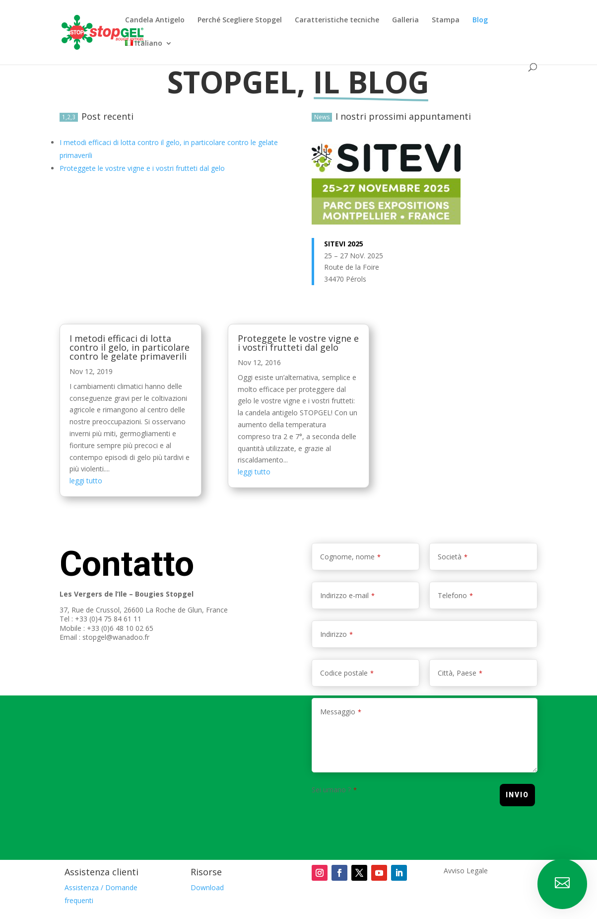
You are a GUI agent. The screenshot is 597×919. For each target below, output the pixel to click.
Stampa (446, 20)
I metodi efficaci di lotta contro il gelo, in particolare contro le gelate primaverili (129, 347)
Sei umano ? (334, 789)
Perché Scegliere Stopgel (240, 20)
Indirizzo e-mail (347, 595)
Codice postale (347, 673)
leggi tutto (85, 480)
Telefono (455, 595)
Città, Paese (460, 673)
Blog (480, 20)
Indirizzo (336, 634)
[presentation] (387, 817)
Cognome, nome (350, 556)
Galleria (405, 20)
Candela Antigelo (155, 20)
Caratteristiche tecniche (337, 20)
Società (452, 556)
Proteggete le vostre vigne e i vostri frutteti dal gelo (298, 342)
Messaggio (340, 711)
